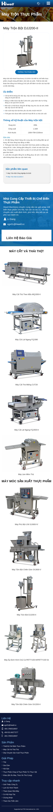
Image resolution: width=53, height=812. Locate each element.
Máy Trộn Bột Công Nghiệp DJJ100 (19, 173)
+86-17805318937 (10, 729)
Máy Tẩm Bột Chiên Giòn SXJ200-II (26, 704)
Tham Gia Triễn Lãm (10, 801)
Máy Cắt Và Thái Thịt (26, 251)
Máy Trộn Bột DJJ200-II (15, 177)
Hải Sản (6, 769)
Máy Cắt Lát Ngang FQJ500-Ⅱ (26, 430)
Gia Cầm (6, 765)
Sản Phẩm (8, 742)
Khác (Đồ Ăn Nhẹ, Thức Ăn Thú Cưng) (17, 775)
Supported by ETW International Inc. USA (26, 809)
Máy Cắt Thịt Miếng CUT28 (26, 385)
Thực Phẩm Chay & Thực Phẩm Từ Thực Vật (20, 772)
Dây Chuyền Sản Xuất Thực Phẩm (16, 753)
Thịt (4, 762)
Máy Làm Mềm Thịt (26, 474)
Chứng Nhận (8, 798)
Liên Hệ (6, 718)
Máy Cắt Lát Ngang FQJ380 (26, 340)
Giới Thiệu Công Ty (10, 784)
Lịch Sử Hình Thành (10, 788)
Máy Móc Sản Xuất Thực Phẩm (26, 481)
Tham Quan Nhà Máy (11, 791)
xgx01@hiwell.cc (16, 224)
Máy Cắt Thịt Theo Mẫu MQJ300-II (26, 294)
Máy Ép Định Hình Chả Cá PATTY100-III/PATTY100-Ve (26, 660)
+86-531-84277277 (11, 732)
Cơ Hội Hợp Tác (9, 794)
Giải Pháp (7, 758)
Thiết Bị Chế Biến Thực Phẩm (14, 746)
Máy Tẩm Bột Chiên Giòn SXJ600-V (26, 570)
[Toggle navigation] (48, 3)
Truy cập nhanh (11, 780)
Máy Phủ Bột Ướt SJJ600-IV (26, 524)
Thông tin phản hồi (26, 72)
